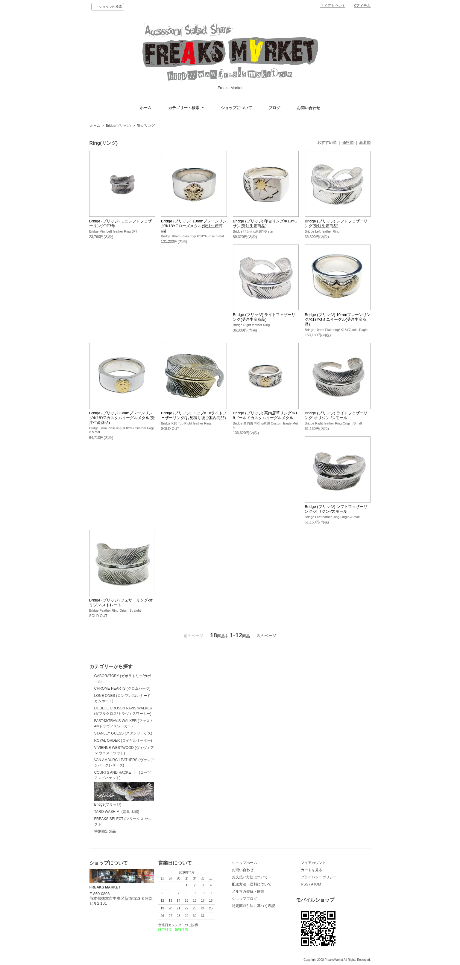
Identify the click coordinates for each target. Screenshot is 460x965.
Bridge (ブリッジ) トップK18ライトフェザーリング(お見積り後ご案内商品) (194, 415)
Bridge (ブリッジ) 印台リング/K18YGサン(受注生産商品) (265, 223)
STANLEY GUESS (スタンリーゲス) (123, 733)
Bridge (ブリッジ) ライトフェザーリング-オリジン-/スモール (336, 415)
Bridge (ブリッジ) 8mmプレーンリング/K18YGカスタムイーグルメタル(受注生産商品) (122, 418)
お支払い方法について (250, 877)
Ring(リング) (146, 125)
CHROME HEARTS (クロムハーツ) (122, 688)
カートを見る (311, 870)
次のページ (266, 635)
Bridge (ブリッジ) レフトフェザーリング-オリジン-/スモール (336, 509)
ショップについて (236, 108)
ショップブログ (244, 899)
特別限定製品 (105, 831)
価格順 (348, 142)
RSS (304, 884)
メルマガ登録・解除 (248, 891)
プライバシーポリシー (319, 877)
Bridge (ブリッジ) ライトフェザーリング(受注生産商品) (264, 317)
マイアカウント (332, 6)
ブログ (274, 108)
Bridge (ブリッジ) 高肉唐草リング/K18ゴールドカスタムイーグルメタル (265, 415)
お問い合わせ (308, 108)
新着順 (365, 142)
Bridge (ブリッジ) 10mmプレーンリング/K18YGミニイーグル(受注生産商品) (338, 319)
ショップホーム (244, 863)
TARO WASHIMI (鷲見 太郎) (116, 812)
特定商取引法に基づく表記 (253, 906)
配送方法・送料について (251, 884)
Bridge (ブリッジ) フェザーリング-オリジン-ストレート (121, 602)
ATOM (316, 884)
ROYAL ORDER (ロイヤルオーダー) (123, 740)
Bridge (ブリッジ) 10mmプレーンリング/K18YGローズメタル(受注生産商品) (194, 226)
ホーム (145, 108)
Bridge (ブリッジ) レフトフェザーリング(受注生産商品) (336, 223)
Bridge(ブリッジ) (118, 125)
